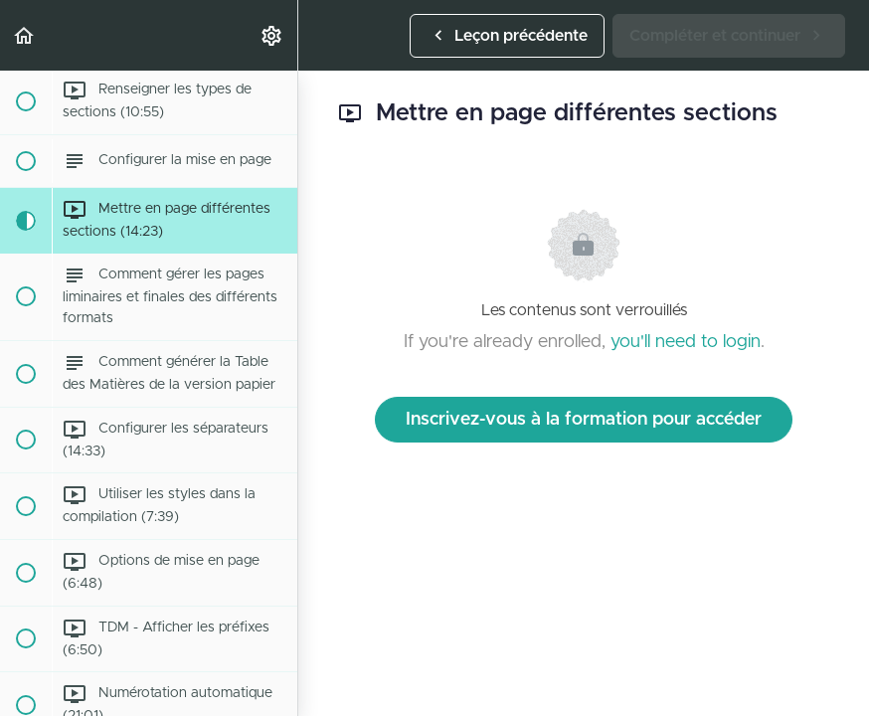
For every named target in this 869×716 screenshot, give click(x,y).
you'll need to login (685, 342)
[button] (25, 35)
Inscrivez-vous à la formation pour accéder (584, 420)
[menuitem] (272, 35)
